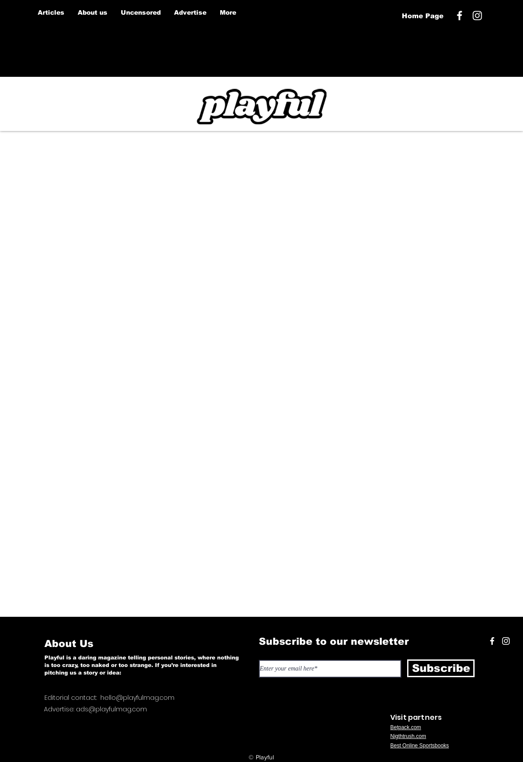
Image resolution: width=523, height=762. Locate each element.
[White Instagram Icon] (477, 15)
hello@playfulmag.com (137, 697)
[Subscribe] (441, 668)
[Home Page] (422, 16)
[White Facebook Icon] (492, 641)
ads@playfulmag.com (111, 709)
